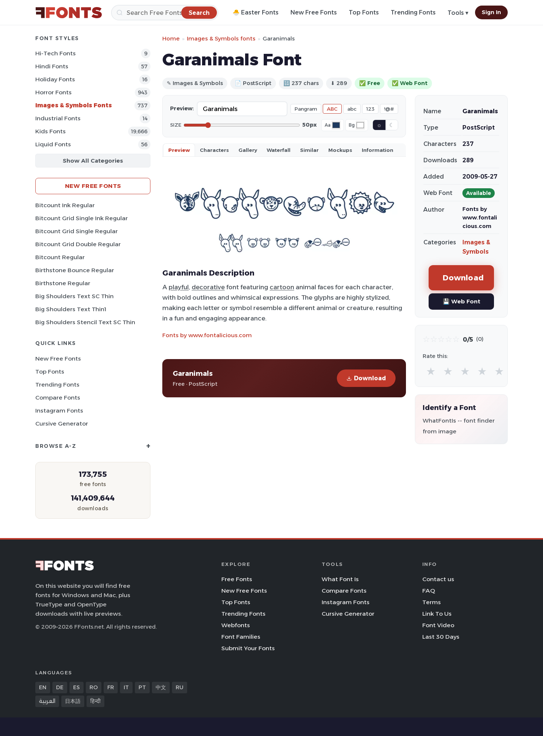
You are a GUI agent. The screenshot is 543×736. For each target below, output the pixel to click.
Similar (309, 150)
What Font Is (340, 579)
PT (142, 687)
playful (179, 287)
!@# (389, 109)
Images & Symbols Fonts (73, 105)
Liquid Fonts (53, 144)
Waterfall (278, 150)
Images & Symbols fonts (221, 38)
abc (352, 109)
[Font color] (336, 125)
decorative (208, 287)
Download (366, 378)
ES (76, 687)
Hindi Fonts (51, 66)
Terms (431, 602)
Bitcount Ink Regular (65, 205)
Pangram (306, 109)
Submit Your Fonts (248, 648)
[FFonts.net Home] (68, 13)
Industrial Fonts (58, 118)
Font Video (438, 625)
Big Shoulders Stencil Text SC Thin (85, 322)
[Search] (164, 12)
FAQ (428, 590)
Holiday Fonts (55, 79)
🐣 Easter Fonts (256, 12)
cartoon (282, 287)
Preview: (182, 108)
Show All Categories (93, 160)
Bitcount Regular (60, 257)
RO (94, 687)
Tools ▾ (458, 12)
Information (377, 150)
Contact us (438, 579)
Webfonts (235, 625)
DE (60, 687)
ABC (332, 109)
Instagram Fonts (59, 410)
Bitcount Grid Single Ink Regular (81, 218)
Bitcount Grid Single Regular (76, 231)
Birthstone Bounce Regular (74, 270)
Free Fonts (236, 579)
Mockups (340, 150)
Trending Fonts (413, 12)
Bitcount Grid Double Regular (78, 244)
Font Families (240, 636)
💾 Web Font (461, 301)
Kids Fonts (50, 131)
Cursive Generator (61, 423)
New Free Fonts (313, 12)
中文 (161, 687)
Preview (179, 150)
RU (179, 687)
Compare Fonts (57, 397)
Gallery (247, 150)
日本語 (73, 701)
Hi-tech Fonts (55, 53)
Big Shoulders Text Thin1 (70, 309)
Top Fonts (364, 12)
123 (370, 109)
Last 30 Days (440, 636)
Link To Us (437, 613)
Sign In (491, 12)
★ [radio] (431, 371)
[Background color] (360, 125)
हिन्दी (95, 701)
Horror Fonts (53, 92)
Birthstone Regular (62, 283)
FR (110, 687)
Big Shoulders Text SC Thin (74, 296)
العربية (47, 701)
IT (126, 687)
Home (171, 38)
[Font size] (241, 125)
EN (42, 687)
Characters (214, 150)
